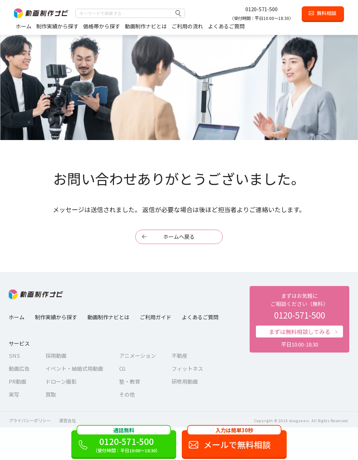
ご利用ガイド (155, 317)
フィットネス (187, 368)
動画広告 (19, 368)
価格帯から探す (101, 26)
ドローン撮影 (61, 381)
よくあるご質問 (226, 26)
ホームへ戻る (179, 236)
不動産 (179, 355)
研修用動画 (185, 381)
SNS (14, 355)
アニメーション (137, 355)
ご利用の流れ (187, 26)
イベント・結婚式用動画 (74, 368)
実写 (14, 394)
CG (122, 368)
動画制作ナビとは (146, 26)
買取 (50, 394)
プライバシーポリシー (30, 420)
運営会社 (67, 420)
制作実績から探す (57, 26)
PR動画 (17, 381)
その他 (127, 394)
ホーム (23, 26)
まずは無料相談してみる (299, 331)
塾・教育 (129, 381)
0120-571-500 (261, 9)
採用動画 (55, 355)
